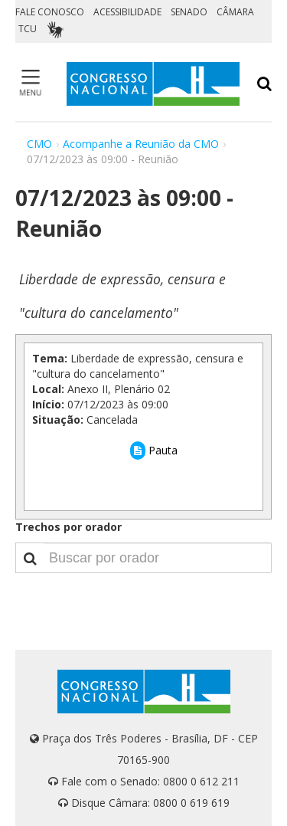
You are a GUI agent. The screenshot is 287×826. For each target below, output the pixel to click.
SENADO (189, 11)
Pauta (154, 450)
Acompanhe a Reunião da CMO (141, 143)
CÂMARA (235, 11)
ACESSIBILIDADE (127, 11)
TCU (27, 28)
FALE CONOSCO (49, 11)
